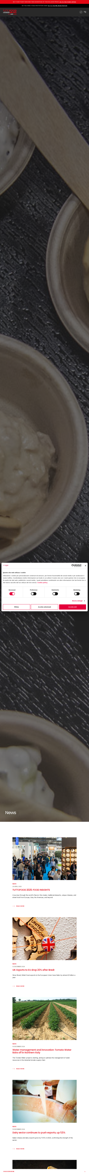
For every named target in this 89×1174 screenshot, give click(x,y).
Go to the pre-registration (57, 5)
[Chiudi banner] (85, 565)
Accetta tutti (72, 607)
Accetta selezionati (44, 607)
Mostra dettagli (77, 601)
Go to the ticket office (68, 2)
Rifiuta (16, 607)
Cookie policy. (42, 582)
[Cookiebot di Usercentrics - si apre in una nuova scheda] (73, 565)
